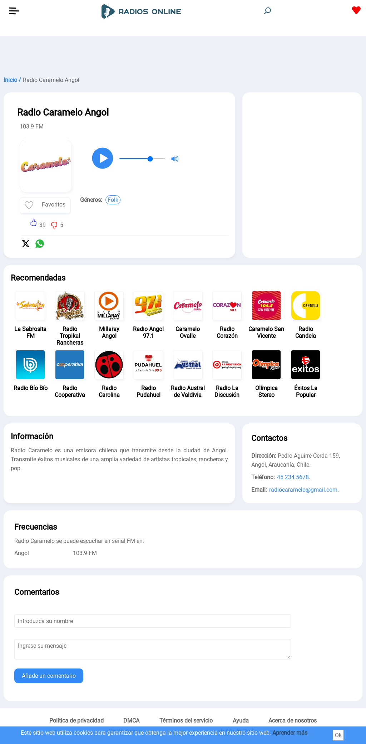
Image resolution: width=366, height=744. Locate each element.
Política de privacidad (76, 720)
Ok (338, 735)
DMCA (131, 720)
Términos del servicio (186, 720)
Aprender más (289, 732)
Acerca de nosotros (292, 720)
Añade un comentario (49, 675)
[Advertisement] (183, 54)
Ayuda (241, 720)
